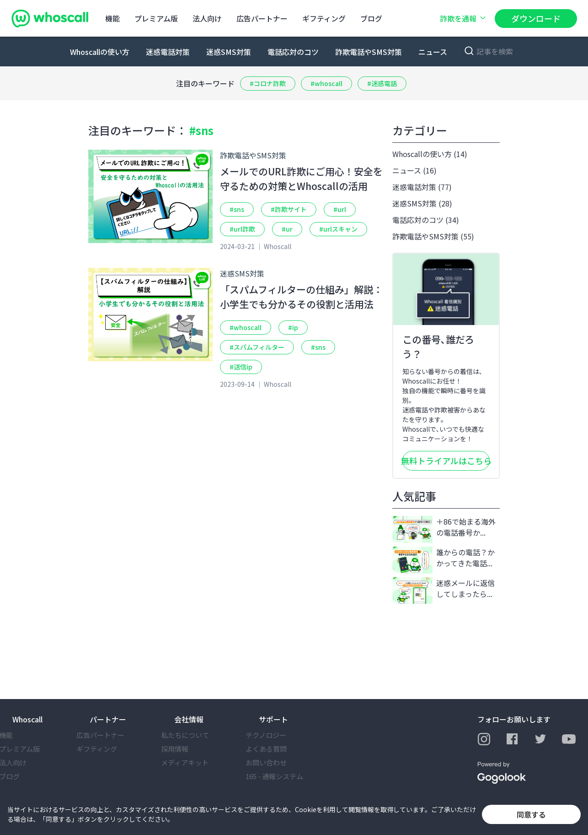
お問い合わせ (279, 762)
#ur (287, 228)
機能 (112, 18)
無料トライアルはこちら (446, 460)
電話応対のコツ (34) (425, 219)
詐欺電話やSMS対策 (368, 51)
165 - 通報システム (287, 776)
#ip (293, 327)
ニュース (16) (414, 170)
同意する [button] (531, 814)
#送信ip (241, 366)
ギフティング (324, 18)
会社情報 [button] (188, 719)
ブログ (371, 18)
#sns (237, 209)
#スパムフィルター (257, 347)
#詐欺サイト (289, 209)
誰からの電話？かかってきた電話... (443, 560)
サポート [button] (273, 719)
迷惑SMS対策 (228, 51)
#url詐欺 (242, 228)
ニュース (432, 51)
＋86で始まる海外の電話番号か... (444, 529)
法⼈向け (207, 18)
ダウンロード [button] (536, 18)
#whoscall (326, 83)
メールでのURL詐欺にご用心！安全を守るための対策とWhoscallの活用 (301, 178)
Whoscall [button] (27, 719)
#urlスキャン (338, 228)
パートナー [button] (108, 719)
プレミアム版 (156, 18)
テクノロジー (279, 735)
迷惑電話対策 (168, 51)
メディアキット (198, 762)
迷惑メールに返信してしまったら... (443, 590)
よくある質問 (279, 749)
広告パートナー (262, 18)
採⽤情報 (188, 749)
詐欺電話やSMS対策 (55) (433, 236)
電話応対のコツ (293, 51)
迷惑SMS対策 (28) (422, 203)
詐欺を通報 (463, 18)
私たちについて (198, 735)
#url (339, 209)
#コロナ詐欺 (268, 83)
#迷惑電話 (382, 83)
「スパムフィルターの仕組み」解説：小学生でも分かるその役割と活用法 (301, 296)
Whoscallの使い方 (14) (429, 153)
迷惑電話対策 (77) (422, 186)
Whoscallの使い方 (99, 51)
